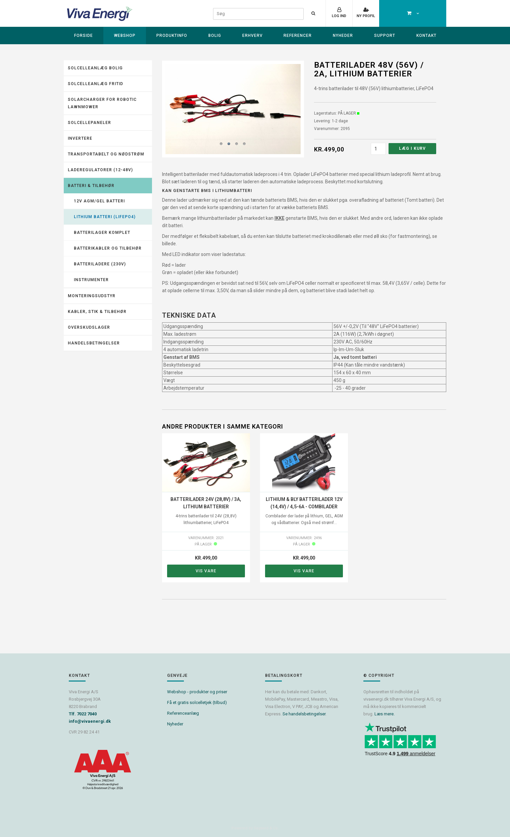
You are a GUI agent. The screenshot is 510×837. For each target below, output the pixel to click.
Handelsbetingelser (94, 343)
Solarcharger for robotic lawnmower (102, 103)
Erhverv (252, 35)
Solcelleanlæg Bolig (95, 68)
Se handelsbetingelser (304, 713)
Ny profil (366, 16)
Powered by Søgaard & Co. (255, 828)
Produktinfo (171, 35)
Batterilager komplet (102, 232)
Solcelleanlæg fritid (95, 83)
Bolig (214, 35)
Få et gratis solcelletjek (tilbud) (197, 702)
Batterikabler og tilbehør (108, 248)
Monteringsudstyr (91, 296)
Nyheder (343, 35)
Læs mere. (384, 713)
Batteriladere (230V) (100, 264)
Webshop (125, 35)
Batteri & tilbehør (91, 185)
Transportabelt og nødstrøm (106, 154)
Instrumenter (91, 279)
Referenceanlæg (183, 713)
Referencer (298, 35)
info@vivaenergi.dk (90, 721)
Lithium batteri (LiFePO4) (105, 216)
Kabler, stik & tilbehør (97, 311)
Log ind (339, 16)
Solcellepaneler (89, 122)
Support (384, 35)
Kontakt (426, 35)
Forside (83, 35)
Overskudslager (89, 327)
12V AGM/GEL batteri (99, 201)
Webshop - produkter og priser (197, 691)
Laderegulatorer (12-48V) (100, 170)
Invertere (80, 138)
